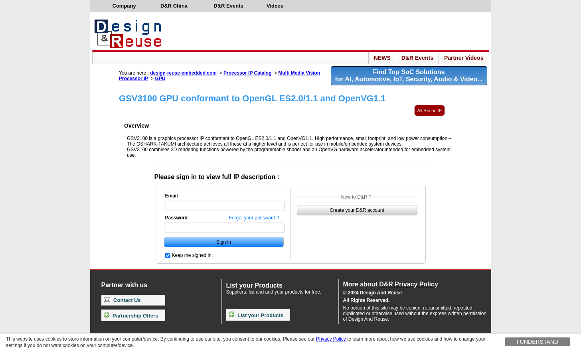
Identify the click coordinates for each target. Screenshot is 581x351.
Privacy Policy (331, 339)
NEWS (382, 58)
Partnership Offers (131, 316)
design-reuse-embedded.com (183, 73)
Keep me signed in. (192, 255)
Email (171, 196)
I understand (537, 342)
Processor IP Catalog (247, 73)
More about (390, 284)
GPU (160, 78)
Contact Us (122, 300)
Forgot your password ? (254, 218)
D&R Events (417, 58)
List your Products (256, 315)
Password (176, 218)
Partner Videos (464, 58)
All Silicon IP (429, 110)
